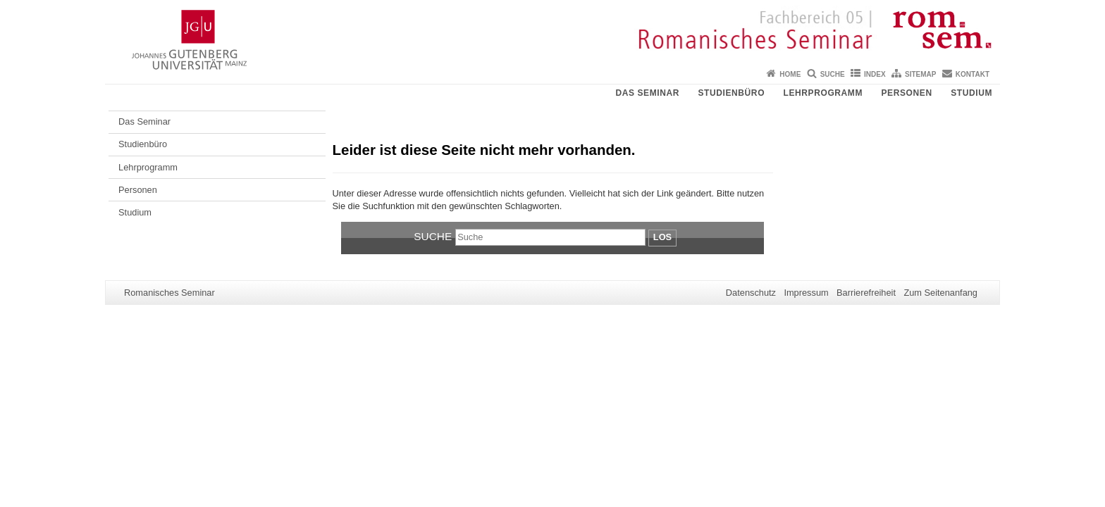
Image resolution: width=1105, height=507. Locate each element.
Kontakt (972, 74)
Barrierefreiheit (866, 292)
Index (875, 74)
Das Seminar (647, 93)
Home (790, 74)
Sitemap (920, 74)
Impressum (806, 292)
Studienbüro (731, 93)
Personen (907, 93)
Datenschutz (751, 292)
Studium (971, 93)
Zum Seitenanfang (940, 292)
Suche (832, 74)
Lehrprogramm (823, 93)
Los (662, 237)
